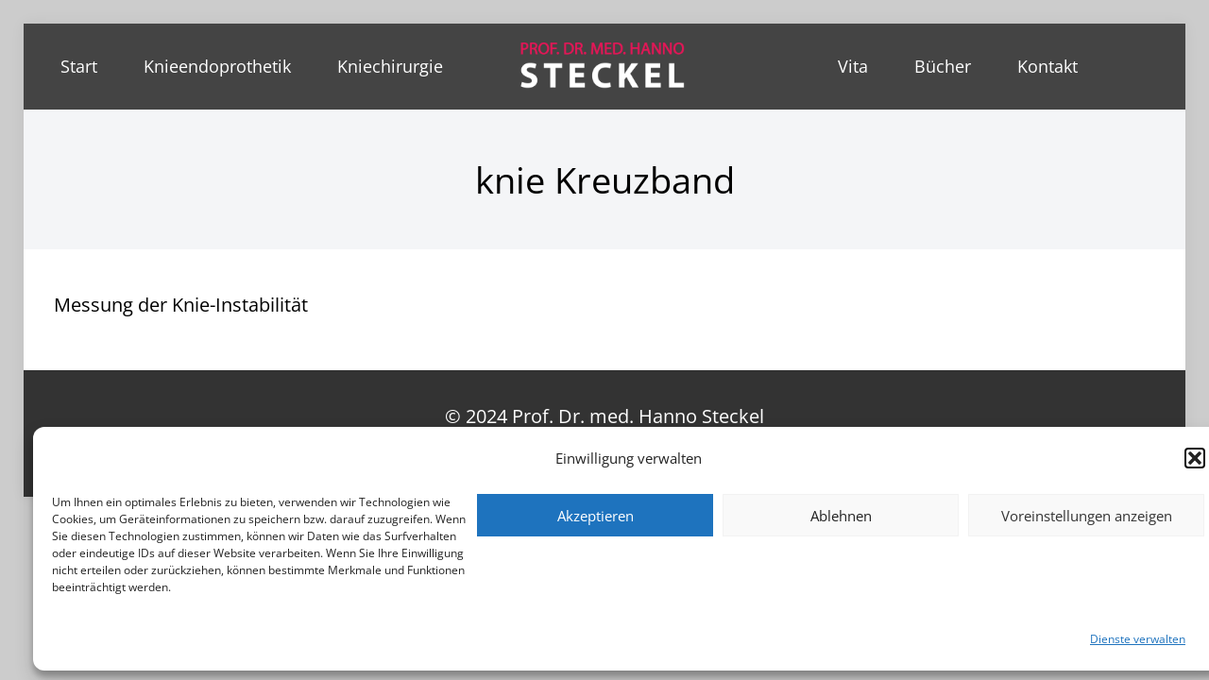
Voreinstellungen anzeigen (1086, 515)
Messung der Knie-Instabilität (181, 304)
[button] (1194, 458)
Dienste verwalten (1137, 639)
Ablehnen (841, 515)
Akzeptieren (595, 515)
